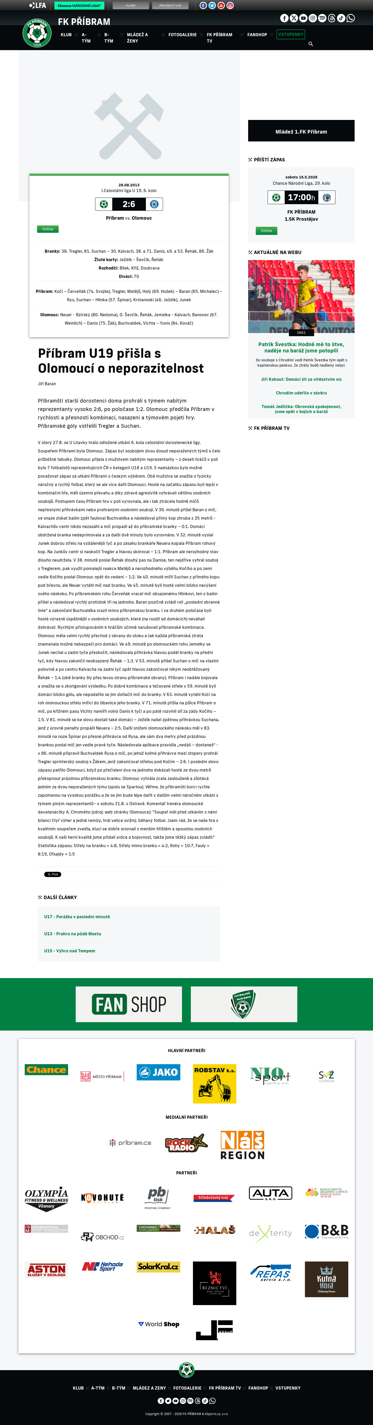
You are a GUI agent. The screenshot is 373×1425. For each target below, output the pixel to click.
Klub (78, 1388)
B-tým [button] (108, 38)
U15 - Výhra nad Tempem (69, 950)
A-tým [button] (86, 38)
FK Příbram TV (219, 38)
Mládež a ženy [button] (137, 38)
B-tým (118, 1388)
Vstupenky (290, 34)
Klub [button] (66, 34)
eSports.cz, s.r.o (216, 1414)
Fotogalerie (182, 34)
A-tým (98, 1388)
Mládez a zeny (149, 1388)
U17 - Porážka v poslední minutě (77, 916)
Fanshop (257, 34)
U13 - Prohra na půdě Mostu (72, 933)
